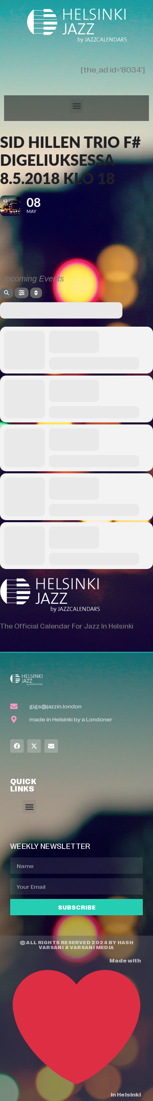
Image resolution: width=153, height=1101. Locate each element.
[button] (76, 106)
